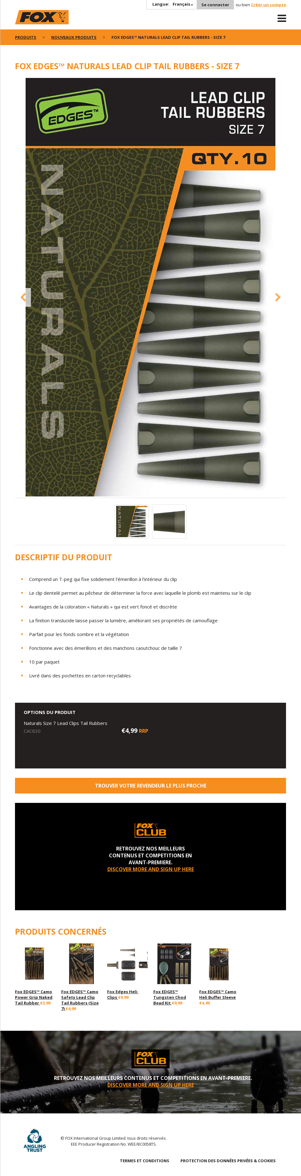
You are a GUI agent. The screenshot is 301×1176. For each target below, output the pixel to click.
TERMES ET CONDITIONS (144, 1160)
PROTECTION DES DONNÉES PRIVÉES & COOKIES (228, 1160)
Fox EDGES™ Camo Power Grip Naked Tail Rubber (33, 997)
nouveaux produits (73, 37)
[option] (150, 288)
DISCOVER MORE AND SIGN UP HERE (150, 869)
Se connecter (215, 5)
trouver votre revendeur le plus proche (150, 785)
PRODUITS (25, 37)
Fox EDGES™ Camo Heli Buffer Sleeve (217, 994)
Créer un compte (268, 5)
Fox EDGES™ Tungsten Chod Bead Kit (169, 997)
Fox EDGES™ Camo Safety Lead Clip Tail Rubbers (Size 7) (80, 1000)
